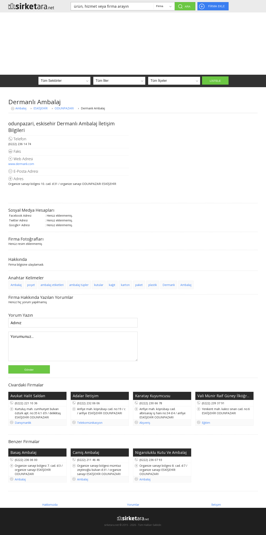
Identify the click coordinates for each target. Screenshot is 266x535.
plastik (152, 285)
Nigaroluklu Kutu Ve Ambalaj (161, 452)
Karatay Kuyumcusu (152, 395)
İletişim (216, 505)
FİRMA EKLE (216, 6)
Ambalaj (20, 108)
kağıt (112, 285)
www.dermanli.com (21, 164)
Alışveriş (144, 423)
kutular (98, 285)
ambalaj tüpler (79, 285)
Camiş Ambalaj (86, 452)
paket (139, 285)
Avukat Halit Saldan (27, 395)
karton (125, 285)
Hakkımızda (50, 505)
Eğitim (206, 423)
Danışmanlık (23, 423)
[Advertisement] (133, 44)
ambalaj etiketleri (52, 285)
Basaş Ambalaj (23, 452)
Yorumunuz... (73, 346)
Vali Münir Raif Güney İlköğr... (223, 395)
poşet (31, 285)
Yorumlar (133, 505)
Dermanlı (169, 285)
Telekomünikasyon (89, 423)
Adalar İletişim (86, 395)
